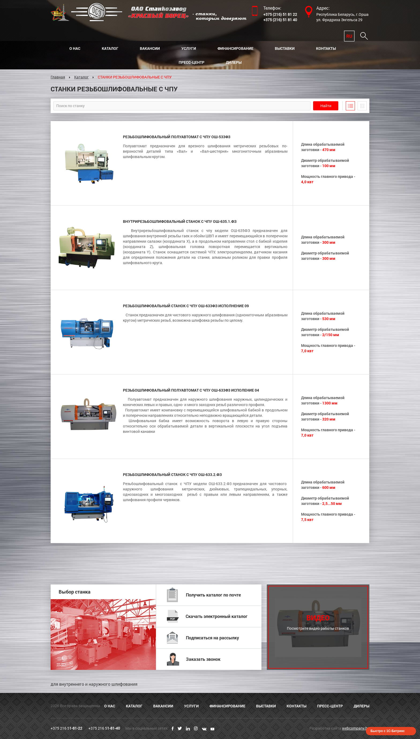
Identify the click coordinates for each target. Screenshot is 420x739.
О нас (74, 48)
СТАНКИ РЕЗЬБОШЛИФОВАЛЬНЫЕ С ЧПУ (135, 77)
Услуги (188, 48)
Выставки (285, 48)
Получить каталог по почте (204, 595)
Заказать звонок (193, 659)
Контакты (326, 48)
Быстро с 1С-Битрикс (387, 731)
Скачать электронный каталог (207, 616)
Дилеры (234, 62)
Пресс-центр (191, 62)
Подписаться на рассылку (203, 638)
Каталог (110, 48)
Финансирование (235, 48)
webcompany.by (355, 728)
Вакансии (150, 48)
